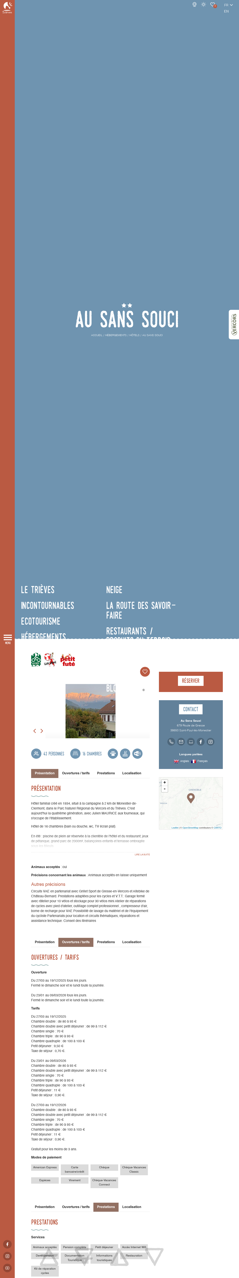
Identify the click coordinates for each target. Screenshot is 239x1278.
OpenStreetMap (190, 827)
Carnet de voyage (198, 8)
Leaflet (175, 827)
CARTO (217, 827)
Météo (189, 8)
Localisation (131, 773)
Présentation (45, 942)
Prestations (106, 773)
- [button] (164, 789)
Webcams (180, 8)
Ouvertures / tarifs (76, 773)
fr (212, 9)
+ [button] (164, 783)
